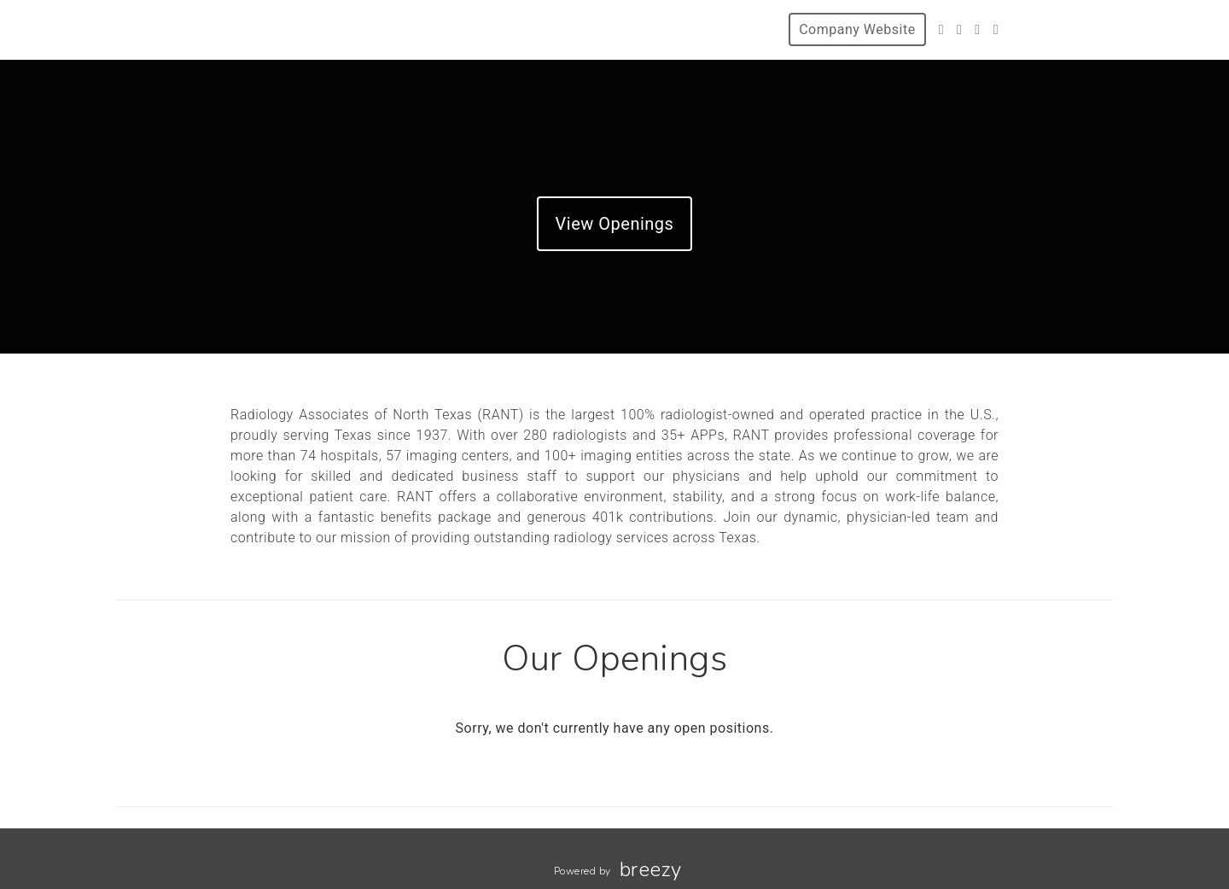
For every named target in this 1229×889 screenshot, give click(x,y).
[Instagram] (977, 29)
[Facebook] (959, 29)
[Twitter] (941, 29)
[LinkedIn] (996, 29)
